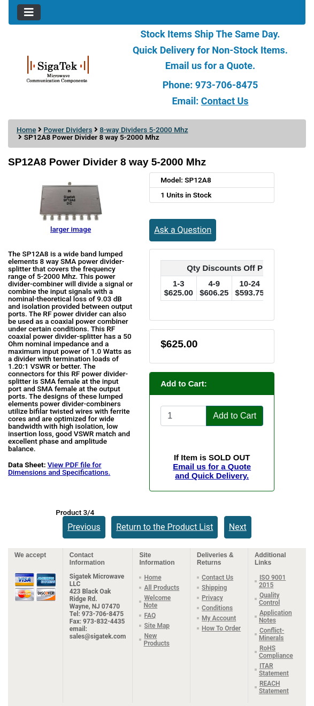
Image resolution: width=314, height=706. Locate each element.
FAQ (150, 615)
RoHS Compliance (276, 651)
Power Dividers (67, 129)
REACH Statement (274, 687)
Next (238, 527)
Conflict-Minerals (271, 634)
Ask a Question (182, 230)
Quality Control (269, 598)
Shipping (214, 587)
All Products (161, 587)
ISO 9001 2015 (272, 581)
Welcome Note (157, 601)
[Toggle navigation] (29, 12)
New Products (156, 639)
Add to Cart (234, 415)
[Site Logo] (58, 69)
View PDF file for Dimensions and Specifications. (59, 468)
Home (26, 129)
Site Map (157, 625)
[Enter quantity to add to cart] (183, 416)
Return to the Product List (164, 527)
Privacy (212, 598)
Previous (84, 527)
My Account (219, 618)
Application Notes (275, 616)
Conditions (217, 608)
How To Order (221, 628)
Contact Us (225, 101)
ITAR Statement (274, 669)
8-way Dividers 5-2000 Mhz (143, 129)
